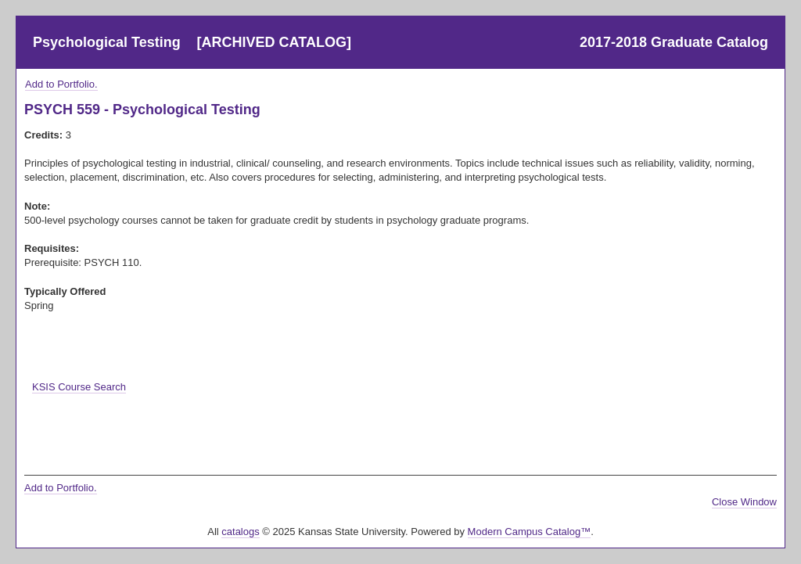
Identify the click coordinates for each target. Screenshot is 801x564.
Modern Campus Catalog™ (529, 531)
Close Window (744, 502)
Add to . (61, 84)
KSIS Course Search (79, 387)
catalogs (240, 531)
